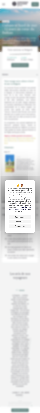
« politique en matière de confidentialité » (20, 208)
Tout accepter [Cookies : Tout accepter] (20, 217)
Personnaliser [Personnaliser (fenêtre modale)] (20, 226)
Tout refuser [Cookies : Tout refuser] (19, 222)
